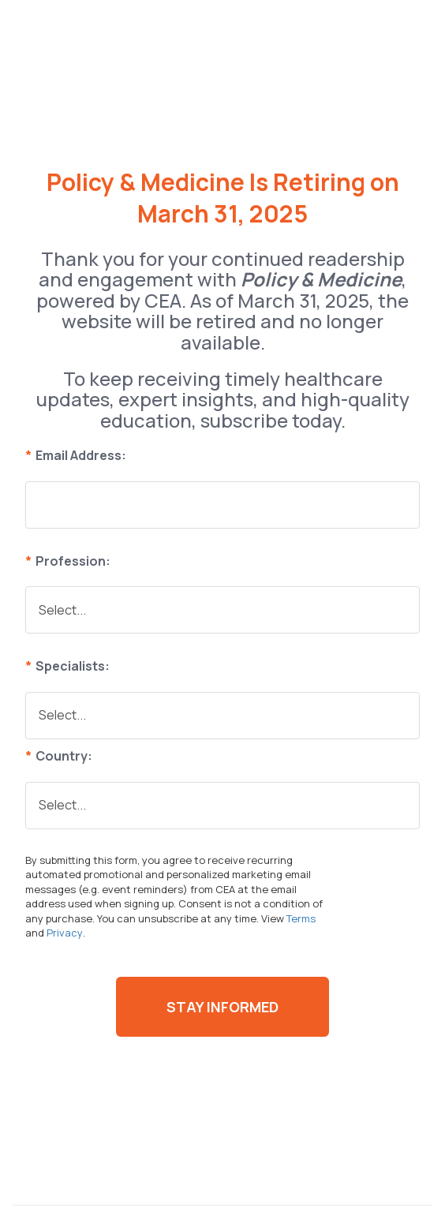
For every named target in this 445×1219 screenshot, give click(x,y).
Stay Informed (222, 1006)
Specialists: (67, 666)
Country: (58, 756)
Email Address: (75, 455)
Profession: (67, 561)
